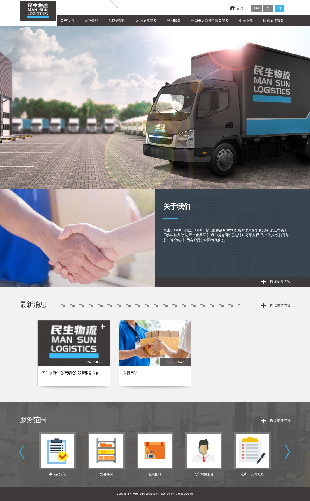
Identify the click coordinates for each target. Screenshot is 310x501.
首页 (237, 8)
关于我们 (67, 21)
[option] (73, 355)
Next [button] (288, 456)
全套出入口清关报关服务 (209, 21)
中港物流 (246, 21)
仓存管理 (91, 21)
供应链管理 (117, 21)
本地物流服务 (146, 21)
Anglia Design (184, 493)
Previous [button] (22, 456)
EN (256, 8)
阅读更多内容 (276, 282)
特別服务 (174, 21)
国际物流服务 (273, 21)
